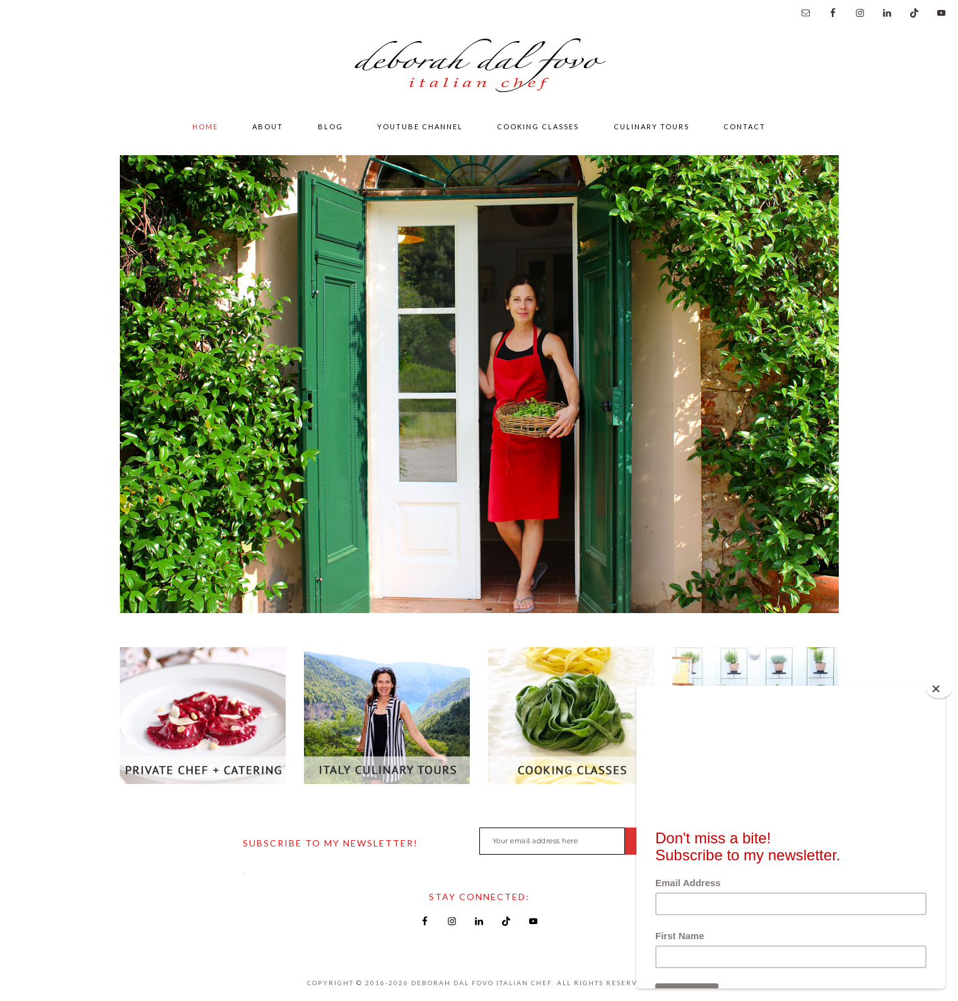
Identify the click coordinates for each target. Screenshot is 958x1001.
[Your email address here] (552, 841)
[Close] (939, 688)
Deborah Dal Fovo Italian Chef (479, 68)
